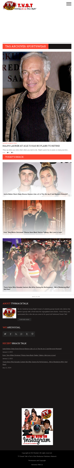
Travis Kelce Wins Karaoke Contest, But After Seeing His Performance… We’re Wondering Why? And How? (35, 363)
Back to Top (36, 296)
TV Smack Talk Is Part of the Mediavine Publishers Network (37, 456)
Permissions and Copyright (37, 460)
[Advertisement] (37, 27)
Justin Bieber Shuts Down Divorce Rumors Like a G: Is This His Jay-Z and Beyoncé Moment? (32, 349)
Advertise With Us (37, 465)
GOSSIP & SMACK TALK (10, 143)
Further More (24, 319)
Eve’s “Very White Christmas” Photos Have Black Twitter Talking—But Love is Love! (29, 355)
